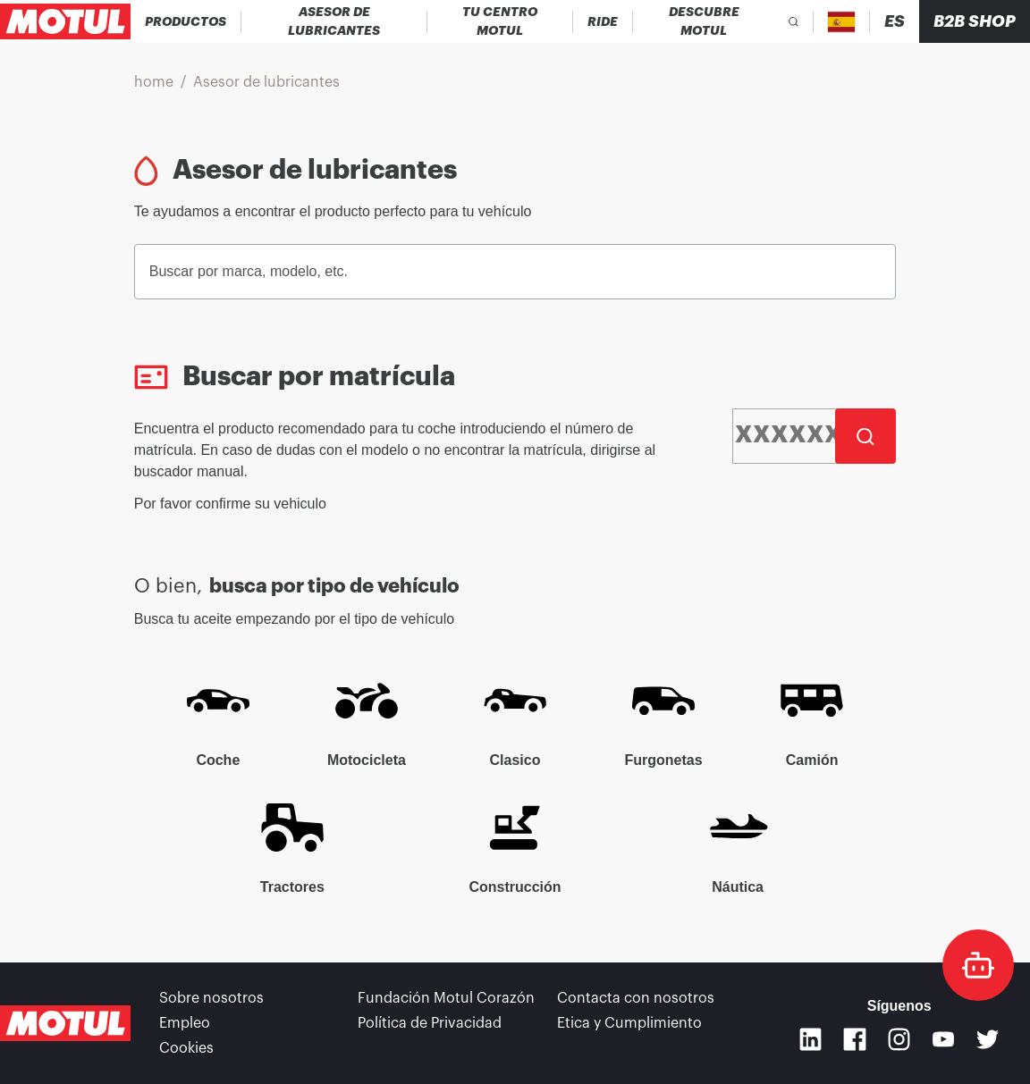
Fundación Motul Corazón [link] (446, 998)
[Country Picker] (842, 22)
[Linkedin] (811, 1039)
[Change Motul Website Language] (894, 22)
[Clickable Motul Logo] (65, 21)
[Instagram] (899, 1039)
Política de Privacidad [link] (430, 1023)
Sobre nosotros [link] (211, 998)
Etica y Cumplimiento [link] (629, 1023)
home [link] (153, 82)
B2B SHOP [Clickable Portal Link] (974, 21)
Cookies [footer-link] (186, 1048)
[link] (603, 21)
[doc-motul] (978, 965)
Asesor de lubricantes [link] (266, 82)
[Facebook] (854, 1039)
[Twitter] (988, 1039)
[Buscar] (865, 436)
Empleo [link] (184, 1023)
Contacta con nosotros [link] (635, 998)
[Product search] (793, 21)
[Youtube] (943, 1039)
